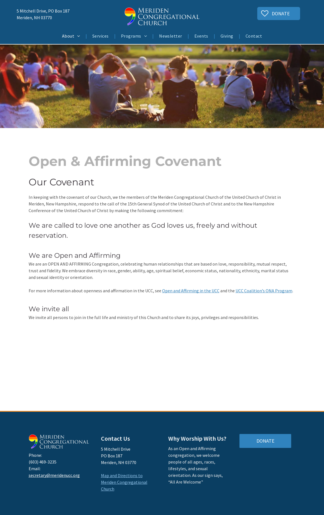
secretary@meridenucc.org (54, 475)
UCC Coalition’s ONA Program (264, 290)
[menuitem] (71, 36)
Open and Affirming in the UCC (190, 290)
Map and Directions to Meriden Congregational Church (124, 482)
